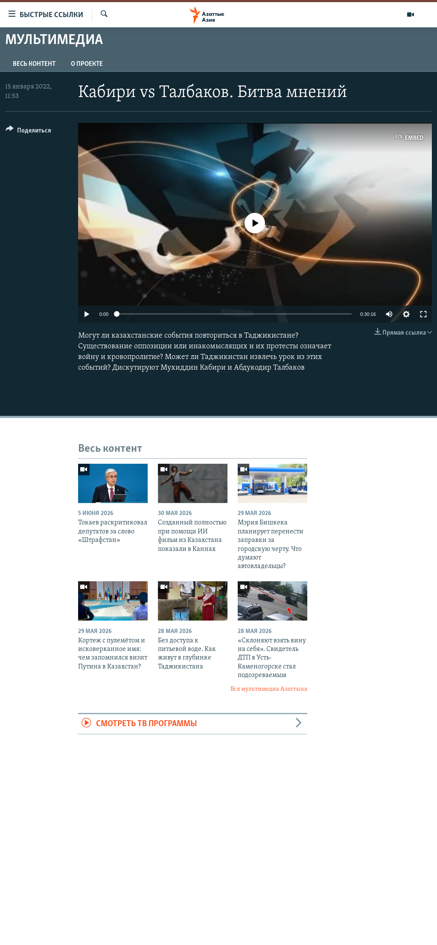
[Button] (28, 132)
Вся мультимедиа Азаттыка (268, 689)
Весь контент (34, 64)
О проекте (87, 64)
